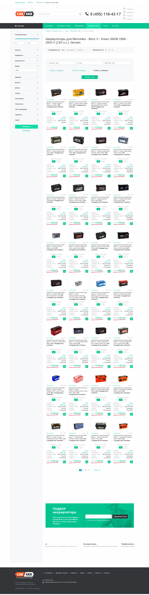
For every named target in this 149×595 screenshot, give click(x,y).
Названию (80, 50)
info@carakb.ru (122, 578)
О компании (49, 26)
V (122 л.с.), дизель (79, 70)
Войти (31, 2)
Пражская (127, 15)
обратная (63, 119)
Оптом (90, 574)
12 (106, 50)
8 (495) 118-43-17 (105, 14)
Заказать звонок (20, 2)
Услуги (105, 26)
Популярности (70, 50)
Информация (79, 26)
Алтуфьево (128, 9)
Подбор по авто (93, 26)
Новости (97, 574)
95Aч (86, 403)
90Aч (109, 117)
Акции (82, 574)
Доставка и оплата (63, 26)
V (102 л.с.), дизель (56, 70)
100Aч (64, 117)
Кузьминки (128, 19)
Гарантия (74, 574)
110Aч (131, 355)
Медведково (128, 12)
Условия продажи (20, 583)
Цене (63, 50)
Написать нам (117, 580)
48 (112, 50)
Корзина (40, 2)
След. (97, 470)
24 (109, 50)
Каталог (19, 26)
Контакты (115, 26)
